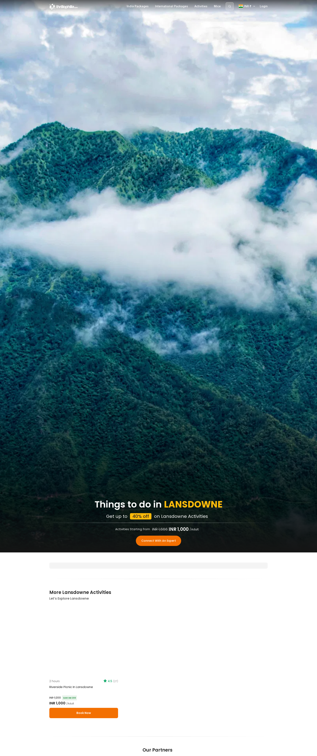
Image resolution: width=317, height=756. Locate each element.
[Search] (230, 6)
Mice (217, 6)
